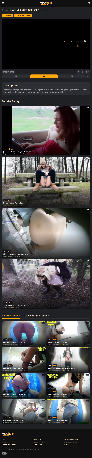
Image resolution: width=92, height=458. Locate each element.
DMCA (66, 445)
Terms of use (37, 439)
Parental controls (71, 439)
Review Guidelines (70, 442)
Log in (75, 41)
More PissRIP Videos (36, 315)
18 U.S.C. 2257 (37, 445)
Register (67, 41)
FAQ (3, 439)
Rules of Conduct (8, 442)
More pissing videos (9, 445)
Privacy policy (38, 442)
